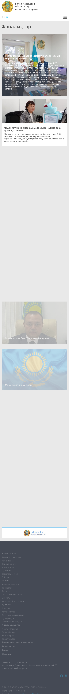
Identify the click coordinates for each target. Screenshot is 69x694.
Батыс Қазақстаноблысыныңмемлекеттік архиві (26, 6)
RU (3, 17)
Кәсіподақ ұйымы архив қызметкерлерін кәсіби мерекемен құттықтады (32, 57)
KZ (7, 17)
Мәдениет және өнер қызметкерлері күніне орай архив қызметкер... (32, 129)
